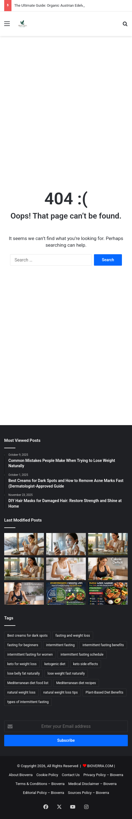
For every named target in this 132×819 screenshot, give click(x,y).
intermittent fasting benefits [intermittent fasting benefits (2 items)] (103, 645)
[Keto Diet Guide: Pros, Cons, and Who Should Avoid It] (108, 593)
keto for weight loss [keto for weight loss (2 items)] (22, 664)
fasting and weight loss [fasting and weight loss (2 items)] (72, 636)
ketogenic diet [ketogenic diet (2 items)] (54, 664)
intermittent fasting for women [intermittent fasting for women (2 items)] (30, 654)
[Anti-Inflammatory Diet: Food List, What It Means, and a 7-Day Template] (24, 593)
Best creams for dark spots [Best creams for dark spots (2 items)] (27, 636)
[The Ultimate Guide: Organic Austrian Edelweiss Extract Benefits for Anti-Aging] (24, 544)
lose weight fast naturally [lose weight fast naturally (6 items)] (66, 673)
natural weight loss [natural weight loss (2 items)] (21, 692)
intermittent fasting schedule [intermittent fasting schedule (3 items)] (82, 654)
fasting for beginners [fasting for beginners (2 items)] (22, 645)
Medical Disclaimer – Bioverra (92, 784)
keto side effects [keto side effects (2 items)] (85, 664)
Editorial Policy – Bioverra (43, 793)
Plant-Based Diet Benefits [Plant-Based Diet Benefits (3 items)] (104, 692)
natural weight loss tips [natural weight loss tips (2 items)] (60, 692)
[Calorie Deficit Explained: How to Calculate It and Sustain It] (108, 569)
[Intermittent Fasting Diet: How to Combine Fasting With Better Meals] (66, 593)
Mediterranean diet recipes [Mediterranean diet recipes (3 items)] (76, 683)
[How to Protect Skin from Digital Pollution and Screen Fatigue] (66, 544)
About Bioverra (21, 775)
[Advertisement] (66, 107)
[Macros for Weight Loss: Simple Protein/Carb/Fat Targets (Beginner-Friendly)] (66, 569)
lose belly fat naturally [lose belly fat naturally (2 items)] (23, 673)
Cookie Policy (47, 775)
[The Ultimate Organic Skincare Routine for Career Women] (24, 569)
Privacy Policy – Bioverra (103, 775)
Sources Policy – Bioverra (88, 793)
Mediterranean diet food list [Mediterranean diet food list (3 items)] (27, 683)
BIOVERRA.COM (100, 766)
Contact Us (71, 775)
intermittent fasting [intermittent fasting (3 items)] (60, 645)
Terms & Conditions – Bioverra (40, 784)
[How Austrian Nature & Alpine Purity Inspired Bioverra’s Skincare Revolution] (108, 544)
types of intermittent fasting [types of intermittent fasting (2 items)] (28, 702)
